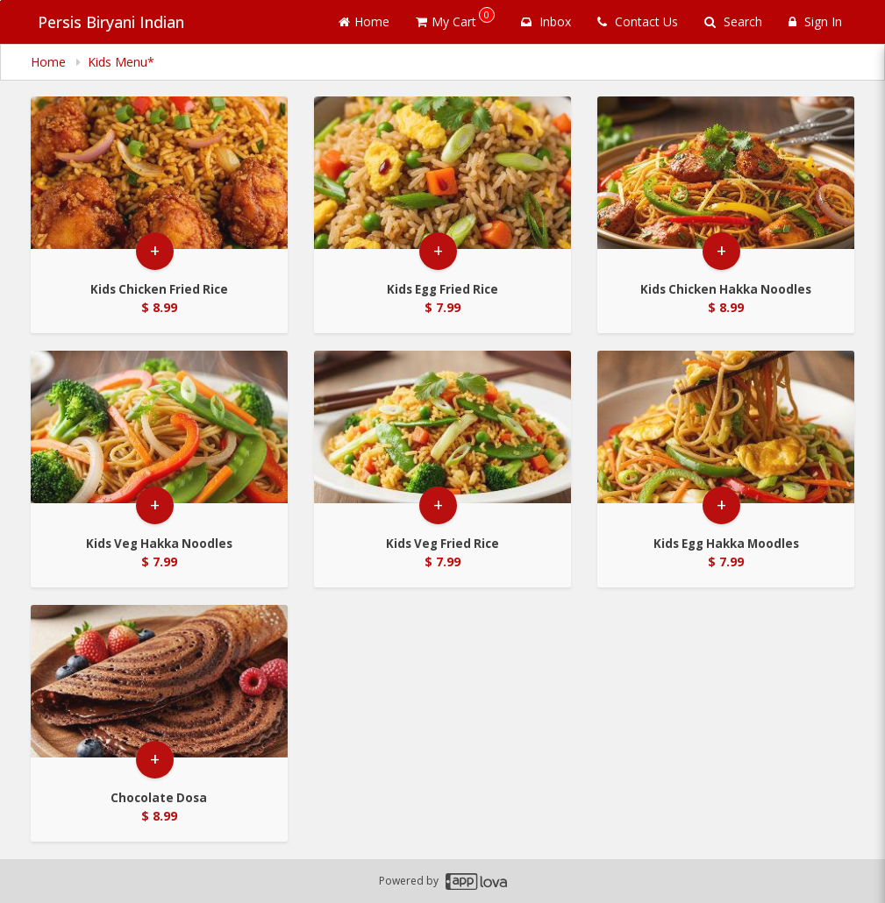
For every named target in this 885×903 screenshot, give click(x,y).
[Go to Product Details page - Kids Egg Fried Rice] (442, 179)
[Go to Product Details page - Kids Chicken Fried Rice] (159, 179)
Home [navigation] (50, 61)
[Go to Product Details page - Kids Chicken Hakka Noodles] (725, 179)
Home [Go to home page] (364, 21)
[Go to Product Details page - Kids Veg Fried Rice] (442, 433)
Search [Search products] (733, 21)
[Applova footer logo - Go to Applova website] (476, 881)
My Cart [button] (455, 18)
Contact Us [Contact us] (637, 21)
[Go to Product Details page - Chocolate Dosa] (159, 688)
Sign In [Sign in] (815, 21)
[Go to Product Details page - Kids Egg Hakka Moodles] (725, 433)
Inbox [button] (546, 21)
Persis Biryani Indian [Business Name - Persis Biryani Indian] (104, 21)
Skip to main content (0, 0)
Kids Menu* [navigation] (121, 61)
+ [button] (155, 266)
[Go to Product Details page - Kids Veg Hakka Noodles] (159, 433)
